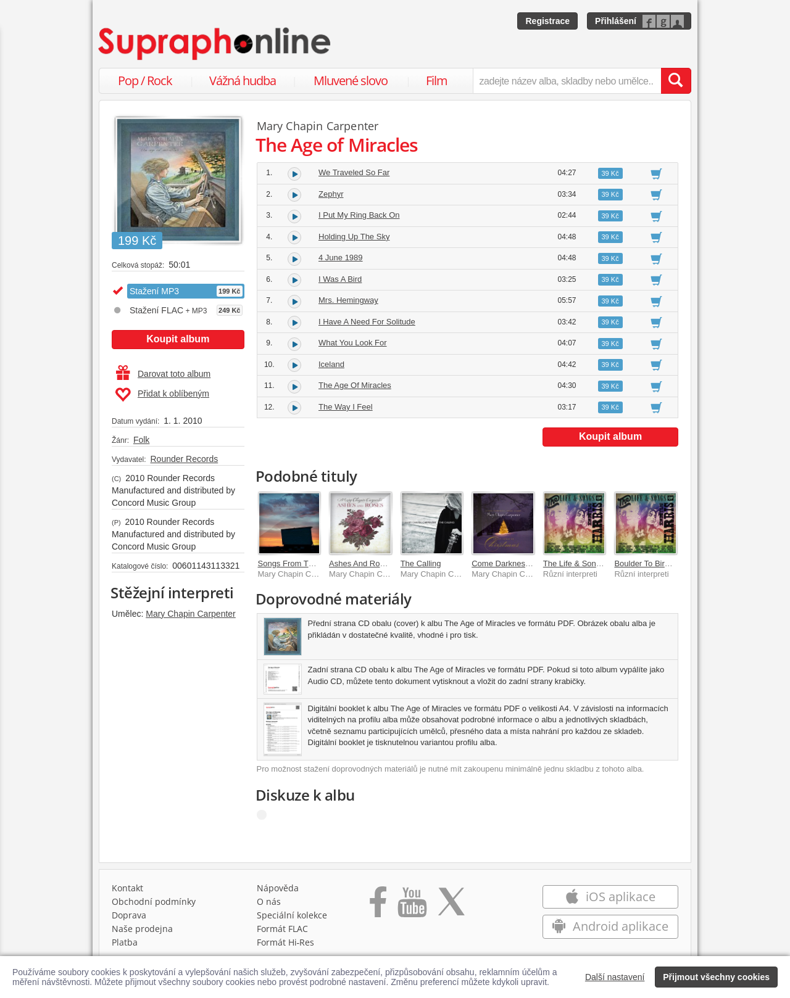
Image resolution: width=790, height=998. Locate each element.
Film (436, 80)
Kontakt (127, 888)
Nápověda (278, 888)
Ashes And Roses (361, 563)
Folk (141, 440)
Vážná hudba (242, 80)
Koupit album (177, 339)
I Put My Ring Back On (359, 215)
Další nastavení (615, 977)
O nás (269, 901)
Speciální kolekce (292, 915)
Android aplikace (610, 926)
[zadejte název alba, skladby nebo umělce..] (567, 81)
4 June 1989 (340, 257)
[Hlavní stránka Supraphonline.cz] (215, 44)
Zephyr (330, 194)
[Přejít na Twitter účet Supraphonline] (451, 906)
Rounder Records (184, 459)
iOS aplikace (610, 896)
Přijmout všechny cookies (716, 977)
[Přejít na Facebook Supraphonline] (378, 906)
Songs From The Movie (299, 563)
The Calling (421, 563)
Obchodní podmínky (154, 901)
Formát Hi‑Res (286, 942)
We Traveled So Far (353, 172)
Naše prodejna (142, 928)
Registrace (547, 21)
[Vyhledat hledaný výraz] (675, 81)
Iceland (331, 364)
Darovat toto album (163, 374)
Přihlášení (615, 21)
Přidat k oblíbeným (162, 394)
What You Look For (352, 342)
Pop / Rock (145, 80)
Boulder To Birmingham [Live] (666, 563)
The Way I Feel (345, 406)
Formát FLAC (282, 928)
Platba (125, 942)
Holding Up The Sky (353, 236)
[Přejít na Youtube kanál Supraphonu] (411, 906)
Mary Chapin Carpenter (191, 614)
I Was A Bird (340, 279)
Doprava (129, 915)
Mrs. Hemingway (348, 300)
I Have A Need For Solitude (366, 321)
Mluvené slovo (351, 80)
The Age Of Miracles (354, 385)
